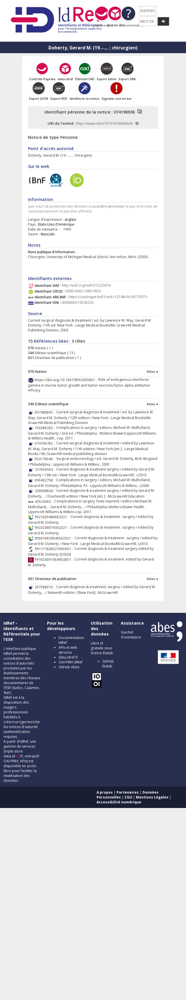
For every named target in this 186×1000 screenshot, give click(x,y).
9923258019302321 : (52, 527)
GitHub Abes (69, 667)
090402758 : (45, 480)
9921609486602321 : (52, 517)
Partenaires (128, 792)
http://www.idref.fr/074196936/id (104, 123)
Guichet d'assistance (131, 635)
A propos (105, 792)
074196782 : (45, 443)
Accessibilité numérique (119, 802)
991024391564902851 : (54, 559)
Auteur (40, 348)
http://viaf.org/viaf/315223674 (86, 285)
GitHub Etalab (108, 664)
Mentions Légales (152, 797)
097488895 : (45, 412)
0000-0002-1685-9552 (83, 291)
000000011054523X (77, 302)
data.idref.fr (68, 657)
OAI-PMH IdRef (70, 662)
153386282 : (45, 427)
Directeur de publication (54, 357)
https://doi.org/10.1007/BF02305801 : (66, 379)
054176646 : (45, 458)
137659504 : (45, 469)
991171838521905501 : (54, 548)
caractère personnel (107, 206)
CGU (128, 797)
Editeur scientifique (50, 352)
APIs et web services (68, 650)
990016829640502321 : (54, 538)
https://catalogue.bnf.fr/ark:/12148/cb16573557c (108, 297)
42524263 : (44, 501)
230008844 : (45, 490)
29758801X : (45, 587)
